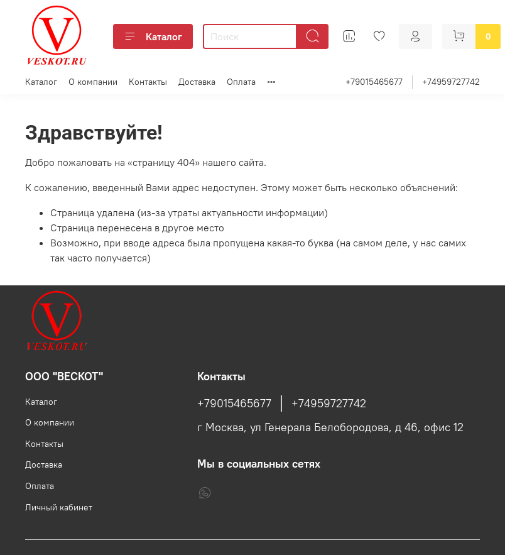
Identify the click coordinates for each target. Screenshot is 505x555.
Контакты (148, 81)
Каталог (153, 36)
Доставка (196, 81)
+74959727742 (451, 81)
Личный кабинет (58, 507)
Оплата (241, 81)
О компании (92, 81)
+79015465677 (374, 81)
